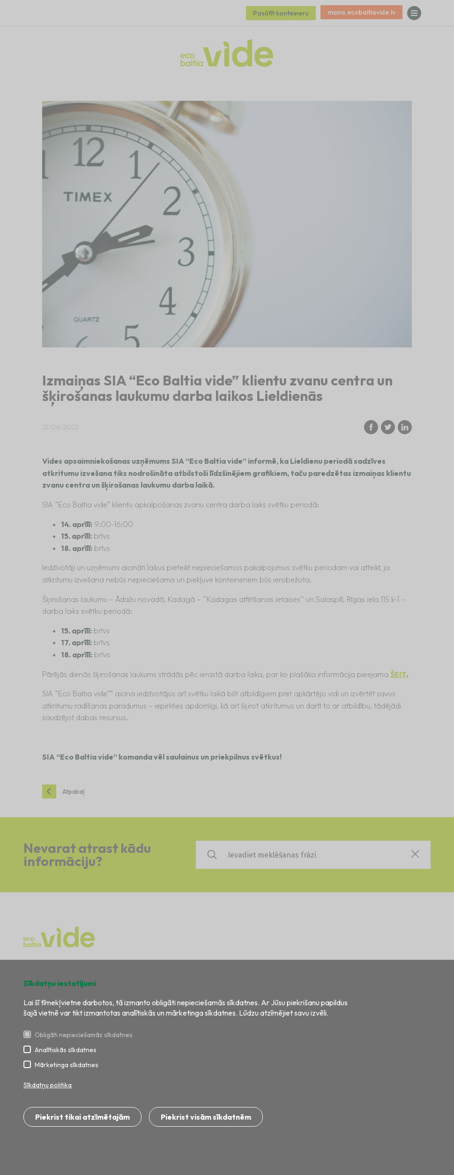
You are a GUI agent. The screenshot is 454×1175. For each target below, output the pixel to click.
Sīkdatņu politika (47, 1085)
